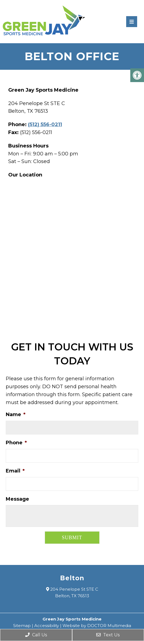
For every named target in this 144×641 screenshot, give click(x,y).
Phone (16, 443)
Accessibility (46, 625)
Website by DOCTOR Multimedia (97, 625)
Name (16, 414)
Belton (72, 578)
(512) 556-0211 (45, 124)
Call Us (36, 634)
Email (15, 471)
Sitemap (22, 625)
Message (17, 499)
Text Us (108, 634)
